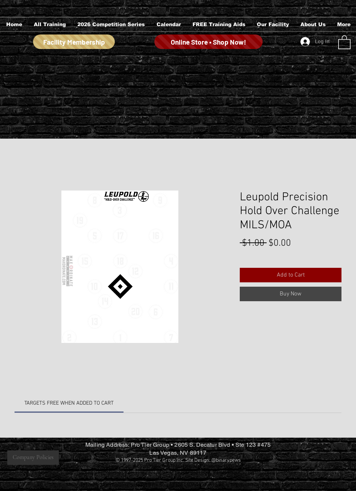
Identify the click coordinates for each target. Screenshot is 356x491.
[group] (178, 89)
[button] (49, 24)
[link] (69, 403)
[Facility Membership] (74, 41)
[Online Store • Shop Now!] (208, 41)
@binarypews (226, 460)
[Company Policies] (33, 457)
